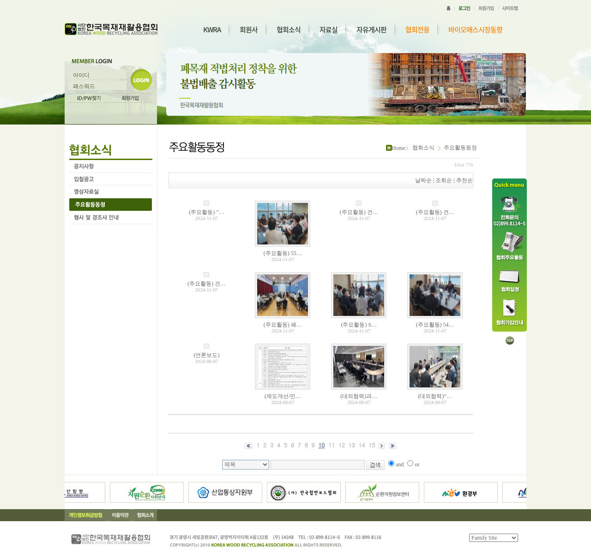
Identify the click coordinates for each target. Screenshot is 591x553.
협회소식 (289, 29)
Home (398, 148)
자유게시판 (371, 29)
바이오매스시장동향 (475, 29)
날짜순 (423, 180)
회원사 (249, 29)
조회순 (443, 180)
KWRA (212, 29)
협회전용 (417, 29)
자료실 (329, 29)
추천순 (464, 180)
